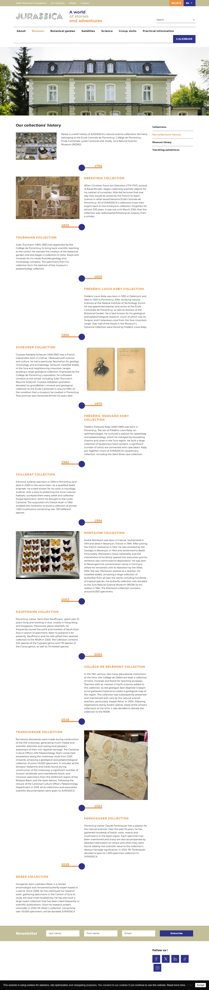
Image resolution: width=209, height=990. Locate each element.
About (21, 31)
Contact (85, 3)
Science (107, 31)
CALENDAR (184, 39)
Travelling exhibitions (166, 149)
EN (189, 3)
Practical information (158, 31)
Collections (159, 127)
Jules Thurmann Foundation (31, 3)
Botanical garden (62, 31)
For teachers (58, 3)
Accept (200, 985)
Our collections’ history (166, 134)
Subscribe (176, 933)
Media (72, 3)
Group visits (127, 31)
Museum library (162, 142)
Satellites (88, 31)
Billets (176, 3)
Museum (38, 31)
